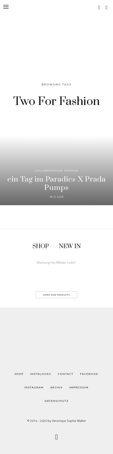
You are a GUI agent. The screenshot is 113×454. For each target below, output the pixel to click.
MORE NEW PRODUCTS (56, 294)
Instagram (34, 387)
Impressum (79, 387)
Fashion (71, 170)
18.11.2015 (57, 196)
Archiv (56, 387)
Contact (65, 374)
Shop (19, 374)
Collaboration (49, 170)
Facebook (89, 374)
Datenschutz (57, 401)
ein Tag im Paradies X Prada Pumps (56, 183)
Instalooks (40, 374)
